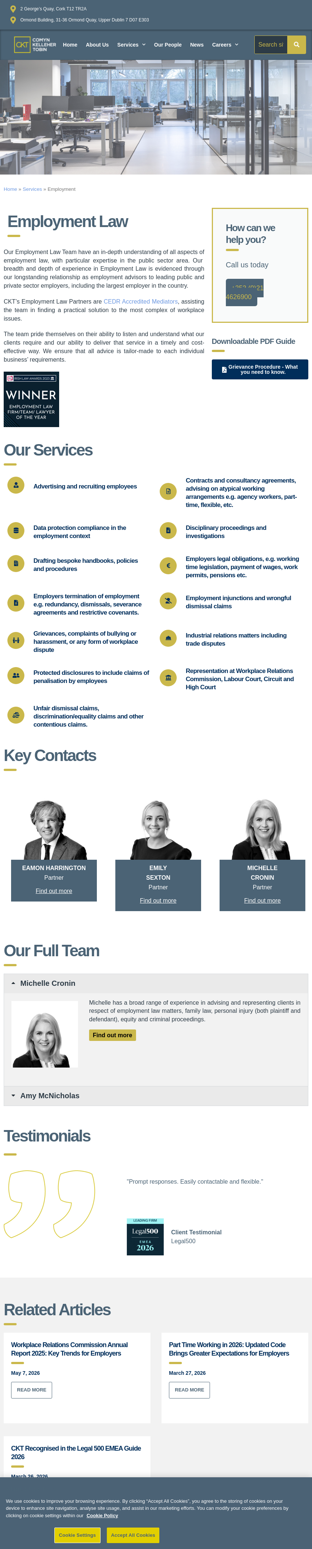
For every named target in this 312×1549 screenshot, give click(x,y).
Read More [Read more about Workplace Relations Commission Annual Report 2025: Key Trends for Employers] (31, 1390)
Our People (168, 45)
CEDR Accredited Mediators (140, 301)
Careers (225, 45)
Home (70, 45)
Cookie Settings (77, 1538)
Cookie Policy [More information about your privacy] (102, 1518)
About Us (97, 45)
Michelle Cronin (47, 983)
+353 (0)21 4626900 (245, 292)
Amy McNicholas (49, 1096)
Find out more (54, 891)
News (197, 45)
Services (131, 45)
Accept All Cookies (133, 1538)
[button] (156, 983)
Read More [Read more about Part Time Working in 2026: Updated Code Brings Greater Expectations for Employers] (189, 1390)
